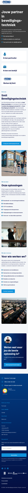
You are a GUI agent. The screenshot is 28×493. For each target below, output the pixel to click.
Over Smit (4, 416)
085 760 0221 (4, 434)
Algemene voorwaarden (6, 478)
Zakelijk (3, 412)
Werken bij (3, 419)
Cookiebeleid (4, 483)
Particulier (3, 406)
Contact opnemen (8, 291)
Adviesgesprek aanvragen (13, 364)
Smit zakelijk (4, 409)
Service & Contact (6, 422)
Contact (3, 425)
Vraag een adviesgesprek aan (11, 143)
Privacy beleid (22, 458)
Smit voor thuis (5, 402)
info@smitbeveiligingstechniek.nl (8, 432)
